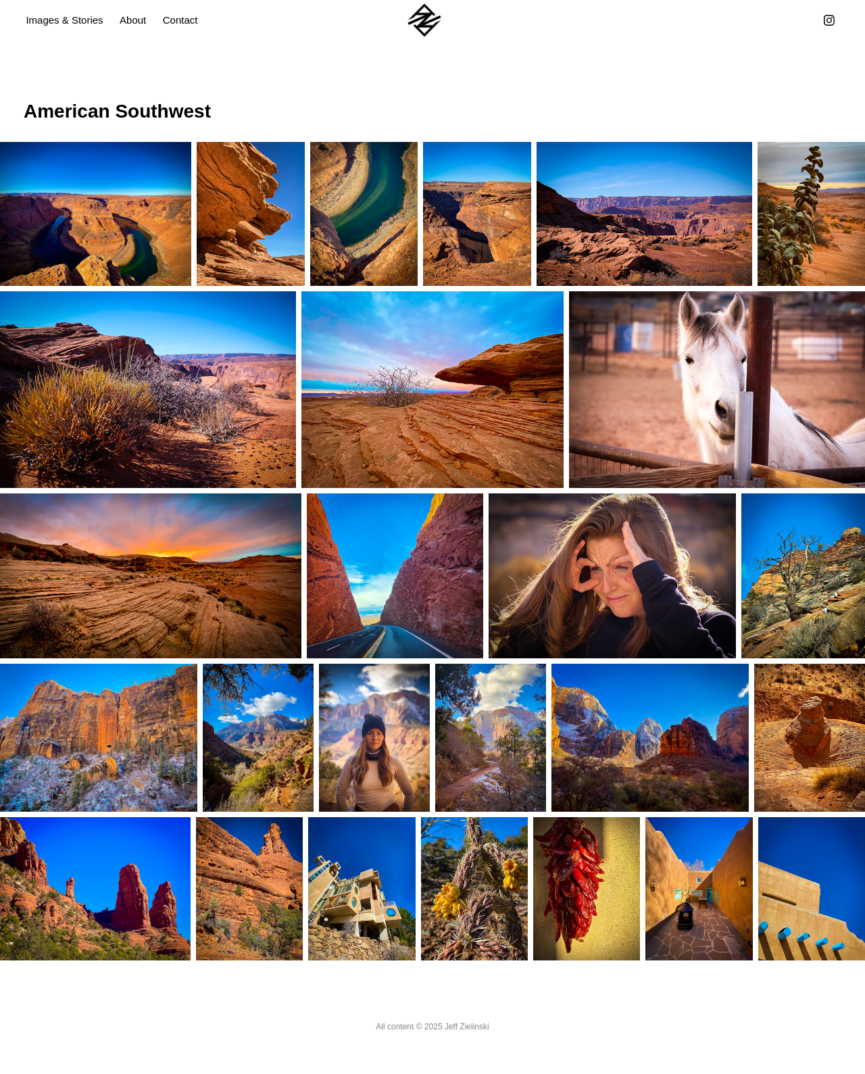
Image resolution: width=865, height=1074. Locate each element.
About (133, 20)
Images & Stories (64, 20)
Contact (180, 20)
